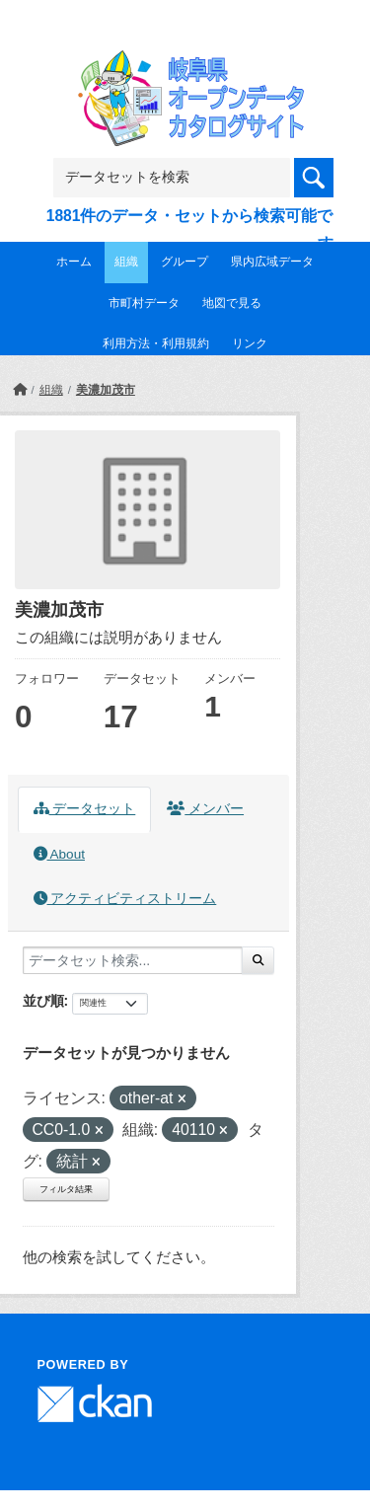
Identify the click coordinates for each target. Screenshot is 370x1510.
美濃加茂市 (105, 390)
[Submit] (258, 960)
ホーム (74, 261)
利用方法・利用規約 (156, 343)
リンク (249, 343)
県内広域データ (272, 261)
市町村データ (144, 303)
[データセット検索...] (133, 960)
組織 (126, 261)
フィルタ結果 (66, 1189)
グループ (184, 261)
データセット (85, 808)
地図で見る (231, 303)
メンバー (205, 808)
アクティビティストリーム (125, 898)
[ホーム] (20, 390)
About (59, 854)
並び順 (43, 1001)
